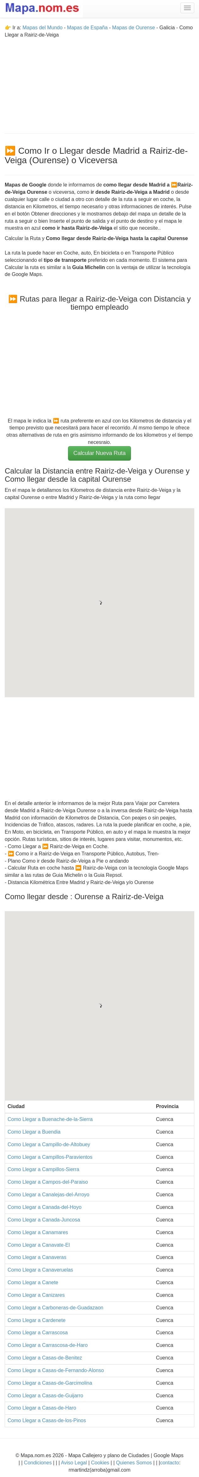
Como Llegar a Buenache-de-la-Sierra (50, 1119)
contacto (169, 1462)
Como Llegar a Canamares (38, 1232)
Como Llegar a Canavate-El (39, 1245)
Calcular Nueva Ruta (99, 453)
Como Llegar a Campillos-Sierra (43, 1169)
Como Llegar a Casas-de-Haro (42, 1408)
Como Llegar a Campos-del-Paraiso (48, 1182)
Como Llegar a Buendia (34, 1132)
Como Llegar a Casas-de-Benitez (45, 1357)
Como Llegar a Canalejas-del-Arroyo (48, 1194)
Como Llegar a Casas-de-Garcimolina (50, 1383)
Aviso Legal (74, 1462)
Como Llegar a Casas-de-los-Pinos (47, 1420)
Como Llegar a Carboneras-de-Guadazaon (55, 1307)
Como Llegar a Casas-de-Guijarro (45, 1395)
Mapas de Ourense (133, 27)
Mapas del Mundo (42, 27)
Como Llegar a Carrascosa (38, 1332)
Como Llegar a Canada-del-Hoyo (45, 1207)
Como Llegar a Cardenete (36, 1320)
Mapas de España (88, 27)
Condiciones (38, 1462)
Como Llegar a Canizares (36, 1295)
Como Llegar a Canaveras (37, 1257)
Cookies (101, 1462)
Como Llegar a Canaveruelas (40, 1270)
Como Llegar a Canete (33, 1282)
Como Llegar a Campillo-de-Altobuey (49, 1144)
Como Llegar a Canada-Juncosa (44, 1219)
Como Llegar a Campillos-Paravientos (50, 1157)
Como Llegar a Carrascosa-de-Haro (48, 1345)
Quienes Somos (134, 1462)
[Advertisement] (99, 83)
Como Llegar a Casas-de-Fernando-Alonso (56, 1370)
